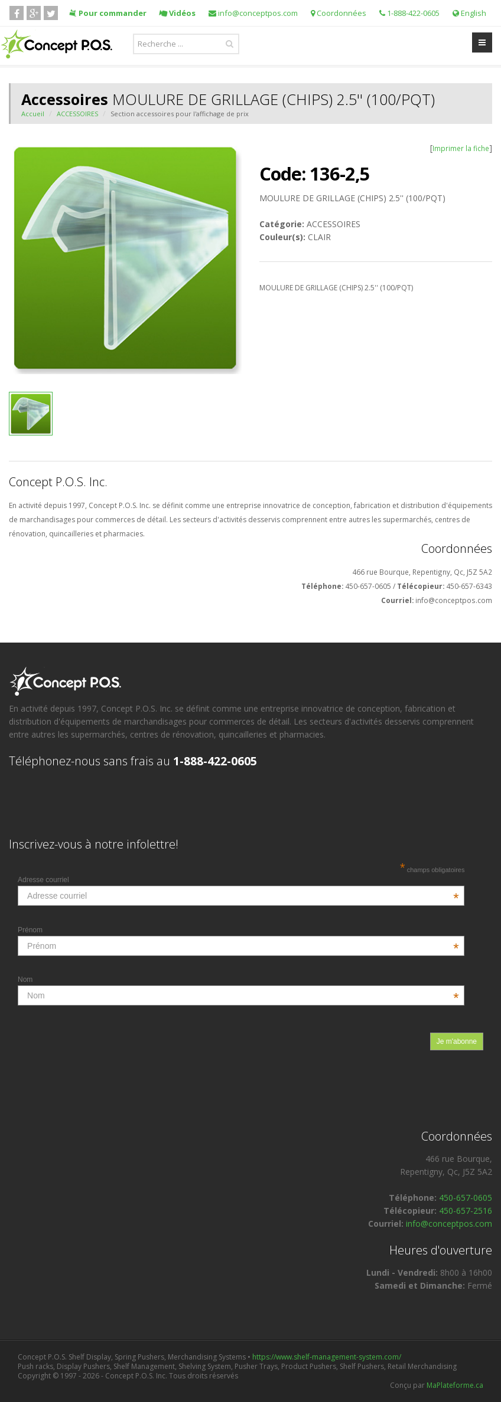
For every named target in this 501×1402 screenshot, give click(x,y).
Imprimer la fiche (460, 148)
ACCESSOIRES (77, 113)
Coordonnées (338, 13)
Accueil (32, 113)
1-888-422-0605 (409, 13)
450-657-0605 (465, 1197)
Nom (238, 979)
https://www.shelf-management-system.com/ (326, 1357)
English (469, 13)
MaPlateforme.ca (455, 1385)
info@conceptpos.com (253, 13)
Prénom (238, 930)
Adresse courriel (238, 880)
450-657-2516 (465, 1210)
